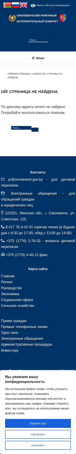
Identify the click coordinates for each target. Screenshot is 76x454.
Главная (8, 276)
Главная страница (19, 74)
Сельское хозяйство (17, 306)
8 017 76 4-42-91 (19, 227)
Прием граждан (14, 321)
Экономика (10, 294)
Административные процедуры (26, 344)
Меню (38, 58)
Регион (7, 282)
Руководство (11, 288)
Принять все (38, 423)
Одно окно (9, 333)
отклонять (38, 445)
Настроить (38, 434)
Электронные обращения (22, 338)
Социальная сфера (17, 300)
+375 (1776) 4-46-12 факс (27, 255)
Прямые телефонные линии (24, 327)
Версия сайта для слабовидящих (50, 5)
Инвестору (9, 350)
